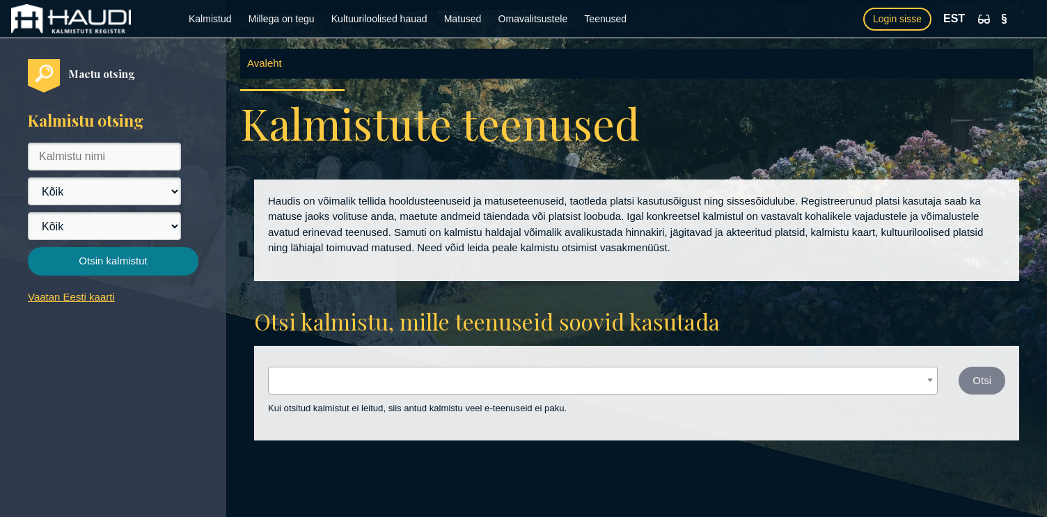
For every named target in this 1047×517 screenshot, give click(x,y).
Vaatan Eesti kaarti (71, 297)
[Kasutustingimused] (1004, 19)
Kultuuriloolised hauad (379, 18)
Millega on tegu (282, 18)
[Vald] (104, 226)
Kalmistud (210, 18)
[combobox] (603, 381)
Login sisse (897, 18)
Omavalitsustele (533, 18)
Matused (463, 18)
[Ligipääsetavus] (984, 19)
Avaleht (264, 63)
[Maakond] (104, 191)
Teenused (605, 18)
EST (954, 18)
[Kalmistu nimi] (104, 156)
